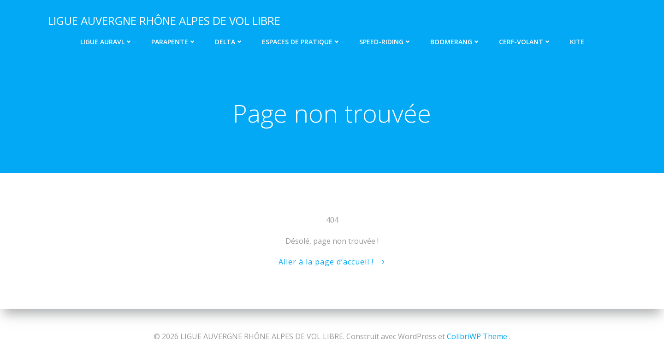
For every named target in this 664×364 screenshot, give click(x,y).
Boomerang (455, 41)
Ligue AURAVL (106, 41)
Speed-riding (385, 41)
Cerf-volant (525, 41)
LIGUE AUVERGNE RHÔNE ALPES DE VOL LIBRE (164, 20)
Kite (577, 41)
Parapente (173, 41)
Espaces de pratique (301, 41)
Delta (229, 41)
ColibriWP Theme (477, 336)
